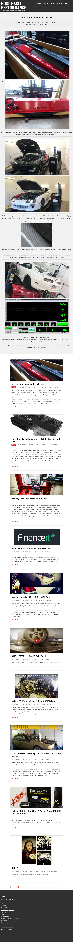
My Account (4, 920)
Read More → (15, 406)
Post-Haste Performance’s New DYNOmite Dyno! (27, 383)
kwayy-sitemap (5, 916)
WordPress (45, 938)
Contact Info (4, 908)
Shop (33, 3)
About (66, 3)
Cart (52, 3)
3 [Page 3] (17, 887)
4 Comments (47, 502)
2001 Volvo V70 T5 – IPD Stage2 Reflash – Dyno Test (29, 656)
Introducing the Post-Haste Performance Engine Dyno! (29, 498)
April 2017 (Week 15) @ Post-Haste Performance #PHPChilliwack (33, 700)
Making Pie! (15, 868)
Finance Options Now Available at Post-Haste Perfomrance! (31, 548)
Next (21, 887)
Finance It (3, 912)
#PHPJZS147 (39, 871)
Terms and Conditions (6, 929)
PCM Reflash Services (7, 927)
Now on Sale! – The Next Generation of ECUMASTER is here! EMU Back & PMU (35, 440)
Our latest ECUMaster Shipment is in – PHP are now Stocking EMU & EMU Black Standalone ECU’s (36, 812)
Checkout (59, 3)
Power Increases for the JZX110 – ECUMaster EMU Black (30, 597)
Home (33, 8)
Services (39, 3)
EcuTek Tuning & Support (7, 910)
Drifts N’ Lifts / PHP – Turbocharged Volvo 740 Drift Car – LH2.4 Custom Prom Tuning (36, 754)
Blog (45, 387)
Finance (46, 3)
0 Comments (56, 387)
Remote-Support (5, 922)
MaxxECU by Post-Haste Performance (10, 918)
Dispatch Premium (34, 938)
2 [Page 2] (14, 887)
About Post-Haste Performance (9, 899)
